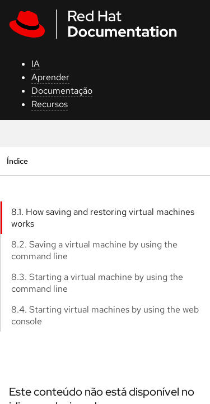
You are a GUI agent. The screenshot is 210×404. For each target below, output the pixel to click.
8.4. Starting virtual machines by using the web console (105, 315)
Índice (17, 160)
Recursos (49, 104)
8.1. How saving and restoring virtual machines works (102, 217)
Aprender (50, 77)
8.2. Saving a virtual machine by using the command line (94, 250)
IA (35, 64)
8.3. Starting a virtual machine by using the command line (97, 283)
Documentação (61, 91)
